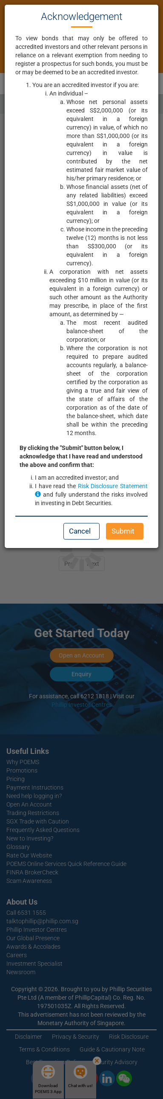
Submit (123, 531)
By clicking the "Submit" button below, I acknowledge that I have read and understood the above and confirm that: (81, 456)
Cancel (80, 531)
